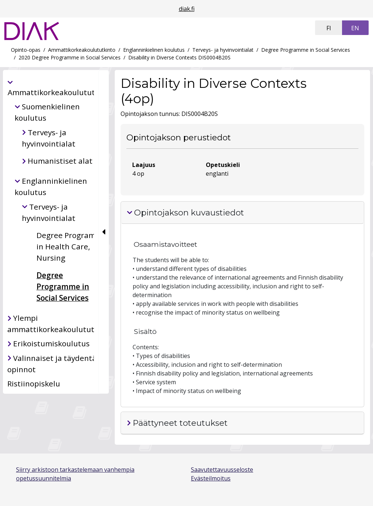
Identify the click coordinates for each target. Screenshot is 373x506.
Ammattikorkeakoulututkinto (81, 49)
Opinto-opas (25, 49)
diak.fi (187, 9)
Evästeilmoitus (211, 478)
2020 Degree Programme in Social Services (70, 57)
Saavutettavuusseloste (222, 470)
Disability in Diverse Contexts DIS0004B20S (179, 57)
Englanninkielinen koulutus (154, 49)
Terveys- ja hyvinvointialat (223, 49)
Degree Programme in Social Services (305, 49)
